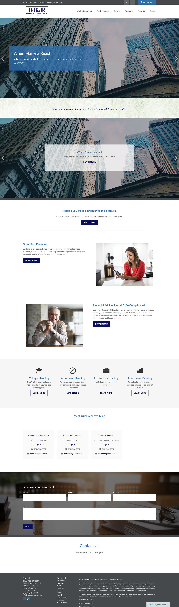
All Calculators (62, 602)
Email (70, 493)
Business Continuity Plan (86, 603)
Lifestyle (60, 595)
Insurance (60, 588)
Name (25, 493)
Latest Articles (62, 597)
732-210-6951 (33, 586)
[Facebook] (132, 2)
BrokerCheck (118, 579)
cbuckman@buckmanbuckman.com (40, 454)
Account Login (146, 2)
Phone (115, 493)
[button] (84, 11)
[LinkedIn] (126, 2)
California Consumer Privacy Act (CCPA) (136, 594)
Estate (59, 585)
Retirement (60, 581)
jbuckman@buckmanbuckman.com (74, 454)
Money (59, 593)
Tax (58, 590)
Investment (60, 583)
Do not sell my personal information (122, 596)
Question (26, 507)
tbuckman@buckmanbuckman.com (108, 454)
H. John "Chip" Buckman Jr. (38, 435)
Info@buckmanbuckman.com (51, 2)
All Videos (60, 600)
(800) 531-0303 (35, 583)
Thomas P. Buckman (107, 435)
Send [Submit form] (27, 526)
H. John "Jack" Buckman (72, 435)
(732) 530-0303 (30, 2)
